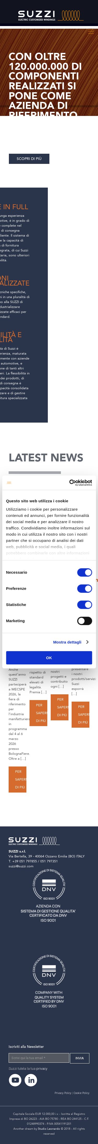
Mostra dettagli (67, 642)
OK (49, 658)
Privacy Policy (63, 1093)
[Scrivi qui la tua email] (39, 1058)
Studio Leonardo (49, 1129)
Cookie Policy (81, 1093)
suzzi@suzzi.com (21, 866)
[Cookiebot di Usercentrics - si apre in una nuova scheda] (70, 482)
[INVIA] (79, 1058)
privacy (41, 1069)
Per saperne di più (22, 779)
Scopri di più (29, 158)
